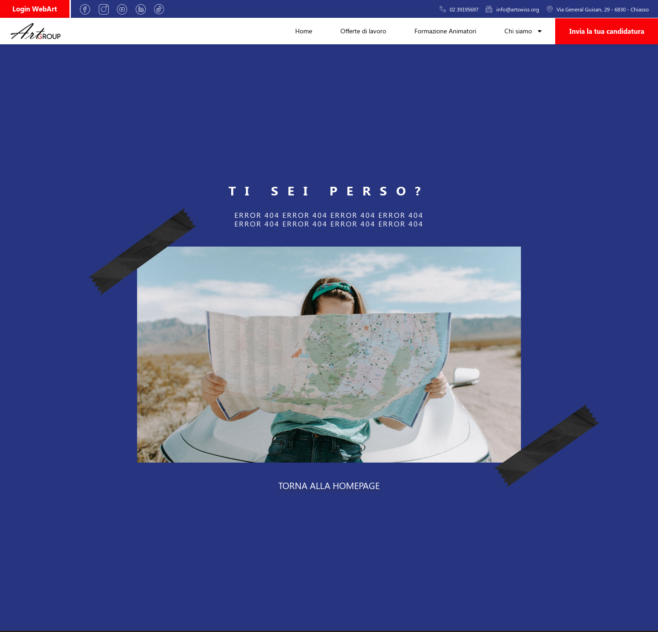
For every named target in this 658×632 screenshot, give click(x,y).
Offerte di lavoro (363, 30)
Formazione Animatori (445, 30)
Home (303, 30)
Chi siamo (523, 31)
